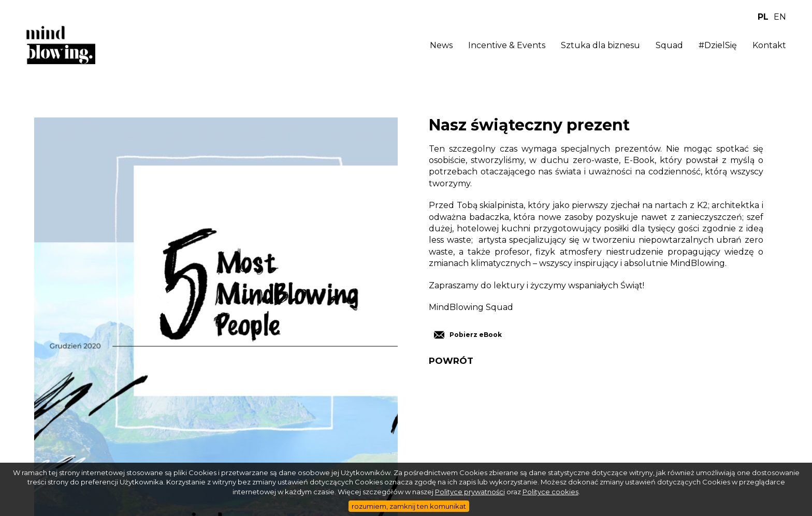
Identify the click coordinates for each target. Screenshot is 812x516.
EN (780, 17)
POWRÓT (451, 361)
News (441, 45)
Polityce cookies (550, 492)
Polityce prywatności (470, 492)
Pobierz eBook (476, 334)
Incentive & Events (506, 45)
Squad (669, 45)
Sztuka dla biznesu (600, 45)
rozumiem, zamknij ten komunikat (409, 506)
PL (763, 17)
